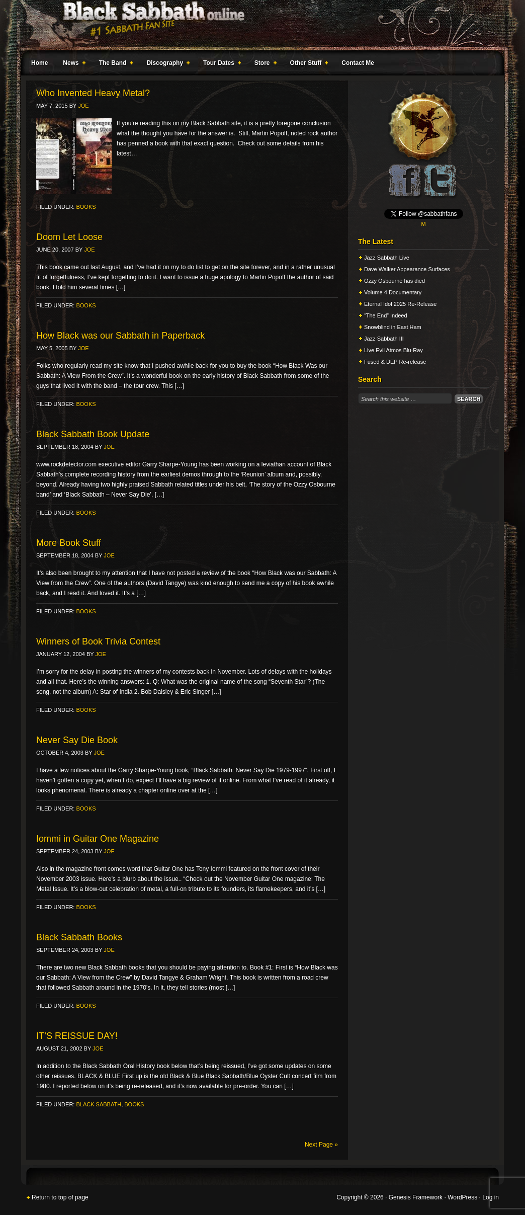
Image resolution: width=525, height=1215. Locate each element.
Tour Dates (220, 64)
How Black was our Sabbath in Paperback (120, 336)
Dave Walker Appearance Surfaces (407, 269)
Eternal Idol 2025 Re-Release (400, 304)
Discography (166, 64)
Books (86, 207)
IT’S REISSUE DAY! (77, 1036)
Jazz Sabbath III (384, 339)
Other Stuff (307, 64)
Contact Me (357, 62)
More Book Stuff (68, 543)
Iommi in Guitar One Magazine (97, 839)
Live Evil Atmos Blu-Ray (393, 350)
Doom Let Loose (69, 237)
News (72, 64)
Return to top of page (60, 1197)
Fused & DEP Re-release (395, 362)
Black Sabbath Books (79, 937)
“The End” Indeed (385, 315)
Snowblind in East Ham (392, 327)
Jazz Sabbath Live (386, 258)
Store (263, 64)
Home (39, 62)
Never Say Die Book (77, 740)
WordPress (462, 1197)
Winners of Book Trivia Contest (98, 641)
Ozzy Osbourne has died (394, 281)
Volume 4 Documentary (392, 292)
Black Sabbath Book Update (92, 434)
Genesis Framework (416, 1197)
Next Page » (321, 1144)
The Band (114, 64)
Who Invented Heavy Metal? (93, 93)
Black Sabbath (98, 1104)
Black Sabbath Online (257, 25)
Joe (83, 106)
